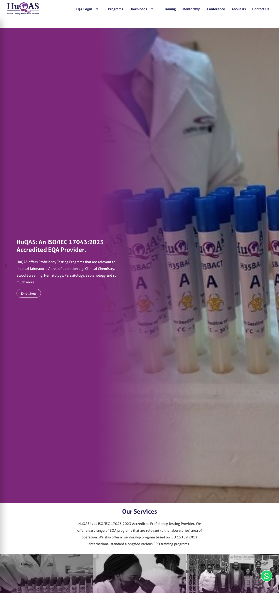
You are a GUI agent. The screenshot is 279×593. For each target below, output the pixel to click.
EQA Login (87, 9)
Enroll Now (28, 293)
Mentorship (191, 9)
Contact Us (260, 9)
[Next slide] (273, 265)
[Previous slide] (6, 265)
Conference (216, 9)
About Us (239, 9)
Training (169, 9)
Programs (115, 9)
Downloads (141, 9)
